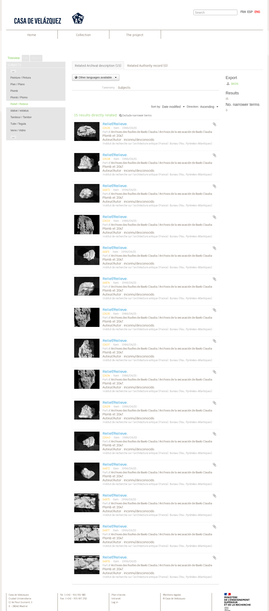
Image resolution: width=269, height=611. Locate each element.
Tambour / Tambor (21, 117)
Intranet (116, 598)
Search (36, 58)
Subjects (124, 88)
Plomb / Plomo (19, 97)
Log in (115, 602)
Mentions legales (172, 594)
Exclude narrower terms (135, 115)
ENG (257, 12)
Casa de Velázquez (19, 594)
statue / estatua (20, 110)
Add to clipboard (214, 124)
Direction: (193, 106)
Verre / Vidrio (18, 130)
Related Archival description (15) (98, 66)
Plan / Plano (18, 84)
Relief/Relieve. (115, 124)
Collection (83, 35)
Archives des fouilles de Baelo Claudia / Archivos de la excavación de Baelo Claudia (161, 132)
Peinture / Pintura (21, 77)
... (13, 71)
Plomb (14, 90)
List (25, 58)
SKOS (232, 83)
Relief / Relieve (19, 104)
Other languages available (97, 77)
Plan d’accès (118, 594)
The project (135, 35)
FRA (243, 12)
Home (31, 35)
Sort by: (156, 106)
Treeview (14, 58)
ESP (250, 12)
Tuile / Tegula (18, 123)
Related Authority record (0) (147, 66)
